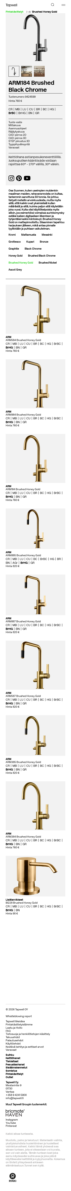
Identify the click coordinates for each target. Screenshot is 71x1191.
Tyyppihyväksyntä (19, 144)
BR (38, 109)
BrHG (22, 113)
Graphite (14, 248)
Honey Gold (15, 255)
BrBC (12, 113)
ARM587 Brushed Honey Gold (23, 696)
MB (17, 109)
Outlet (9, 1077)
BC (45, 109)
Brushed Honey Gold (44, 12)
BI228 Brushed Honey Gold (21, 902)
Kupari (30, 241)
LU (24, 109)
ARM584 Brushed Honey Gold (23, 340)
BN (30, 113)
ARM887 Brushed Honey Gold (23, 621)
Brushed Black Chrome (41, 255)
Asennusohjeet (18, 128)
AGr (15, 563)
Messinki (47, 234)
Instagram (12, 1119)
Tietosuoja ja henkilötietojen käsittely (28, 1034)
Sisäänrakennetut (16, 1067)
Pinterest (11, 1126)
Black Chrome (33, 248)
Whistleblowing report (19, 1016)
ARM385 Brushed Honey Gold (23, 762)
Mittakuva (15, 125)
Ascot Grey (15, 269)
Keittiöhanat (13, 1058)
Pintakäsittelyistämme (19, 1024)
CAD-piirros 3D (17, 138)
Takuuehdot (13, 1037)
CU (31, 109)
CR (10, 109)
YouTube (11, 1123)
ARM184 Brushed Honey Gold (23, 489)
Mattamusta (28, 234)
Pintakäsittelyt (14, 1074)
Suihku (10, 1055)
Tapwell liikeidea (15, 1021)
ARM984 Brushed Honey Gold (23, 414)
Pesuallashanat (15, 1064)
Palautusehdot (14, 1040)
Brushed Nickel (48, 262)
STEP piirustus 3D (19, 141)
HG (52, 109)
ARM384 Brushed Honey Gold (23, 836)
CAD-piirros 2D (17, 135)
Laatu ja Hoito (14, 1027)
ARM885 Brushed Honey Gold (23, 555)
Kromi (12, 234)
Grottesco (15, 241)
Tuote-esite (15, 122)
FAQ (8, 1031)
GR (37, 113)
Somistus (11, 1070)
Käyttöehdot (13, 1043)
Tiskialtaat (12, 1061)
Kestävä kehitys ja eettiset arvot (25, 1046)
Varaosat (14, 147)
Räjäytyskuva (17, 131)
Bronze (44, 241)
